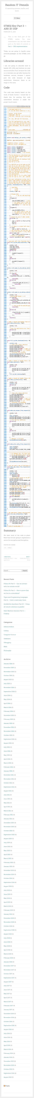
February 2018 (8, 958)
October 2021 (8, 783)
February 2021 (8, 815)
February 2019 (8, 910)
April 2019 (7, 902)
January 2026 (8, 663)
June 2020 (7, 846)
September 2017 (9, 978)
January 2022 (8, 771)
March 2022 (7, 763)
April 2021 (7, 807)
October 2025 (8, 675)
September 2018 (9, 930)
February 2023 (8, 719)
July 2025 (7, 683)
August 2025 (8, 679)
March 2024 (7, 707)
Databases (7, 638)
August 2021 (8, 791)
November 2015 (9, 1065)
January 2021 (8, 819)
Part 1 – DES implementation (17, 46)
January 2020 (8, 866)
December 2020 (9, 823)
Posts (7, 1086)
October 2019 (8, 878)
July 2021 (7, 795)
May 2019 (7, 898)
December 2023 (9, 715)
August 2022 (8, 743)
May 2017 (7, 993)
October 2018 (8, 926)
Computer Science (10, 635)
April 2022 (7, 759)
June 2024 (7, 695)
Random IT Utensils (17, 4)
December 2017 (9, 966)
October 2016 (8, 1021)
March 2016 (7, 1049)
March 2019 (7, 906)
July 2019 (7, 890)
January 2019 (8, 914)
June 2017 (7, 990)
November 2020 (9, 826)
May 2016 (7, 1041)
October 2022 (8, 735)
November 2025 (9, 671)
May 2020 (7, 850)
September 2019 (9, 882)
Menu (17, 18)
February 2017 (8, 1005)
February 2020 (8, 862)
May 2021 (7, 803)
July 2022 (7, 747)
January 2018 (8, 962)
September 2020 (9, 834)
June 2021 (7, 799)
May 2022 (7, 755)
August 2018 (8, 934)
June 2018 (7, 942)
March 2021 (7, 811)
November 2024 (9, 687)
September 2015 (9, 1073)
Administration (9, 627)
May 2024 (7, 699)
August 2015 (8, 1077)
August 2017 (8, 982)
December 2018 (9, 918)
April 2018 (7, 950)
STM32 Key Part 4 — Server (23, 558)
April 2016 (7, 1045)
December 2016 (9, 1013)
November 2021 (9, 779)
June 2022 (7, 751)
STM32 (9, 547)
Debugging (7, 642)
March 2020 (7, 858)
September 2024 (9, 691)
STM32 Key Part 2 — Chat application (10, 558)
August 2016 (8, 1029)
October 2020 (8, 830)
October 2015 (8, 1069)
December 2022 (9, 727)
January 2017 (8, 1009)
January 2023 (8, 723)
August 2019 (8, 886)
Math (5, 646)
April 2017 (7, 997)
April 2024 (7, 703)
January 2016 (8, 1057)
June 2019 (7, 894)
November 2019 (9, 874)
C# (5, 547)
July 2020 (7, 842)
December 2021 (9, 775)
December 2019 (9, 870)
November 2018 (9, 922)
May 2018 (7, 946)
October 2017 (8, 974)
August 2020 (8, 838)
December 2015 (9, 1061)
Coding (13, 545)
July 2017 (7, 986)
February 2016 (8, 1053)
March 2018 (7, 954)
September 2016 (9, 1025)
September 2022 (9, 739)
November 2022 (9, 731)
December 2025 (9, 667)
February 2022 (8, 767)
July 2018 (7, 938)
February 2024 (8, 711)
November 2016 (9, 1017)
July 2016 (7, 1033)
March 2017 (7, 1001)
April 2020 (7, 854)
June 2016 (7, 1037)
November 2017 (9, 970)
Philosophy (7, 650)
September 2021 (9, 787)
